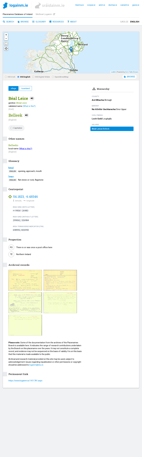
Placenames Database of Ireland (17, 14)
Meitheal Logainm (45, 14)
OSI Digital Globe (41, 77)
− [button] (6, 38)
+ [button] (6, 35)
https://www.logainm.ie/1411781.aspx (25, 380)
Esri (126, 72)
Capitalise (16, 128)
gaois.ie (135, 5)
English (134, 21)
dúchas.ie (112, 5)
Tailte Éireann (133, 72)
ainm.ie (102, 5)
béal (11, 167)
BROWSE (129, 76)
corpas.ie (91, 5)
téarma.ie (79, 5)
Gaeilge (124, 21)
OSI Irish (10, 77)
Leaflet (113, 72)
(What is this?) (29, 106)
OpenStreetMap (60, 77)
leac (11, 176)
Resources (57, 21)
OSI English (23, 77)
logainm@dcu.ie (36, 365)
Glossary (39, 21)
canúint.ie (124, 5)
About (72, 21)
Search (8, 21)
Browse (23, 21)
